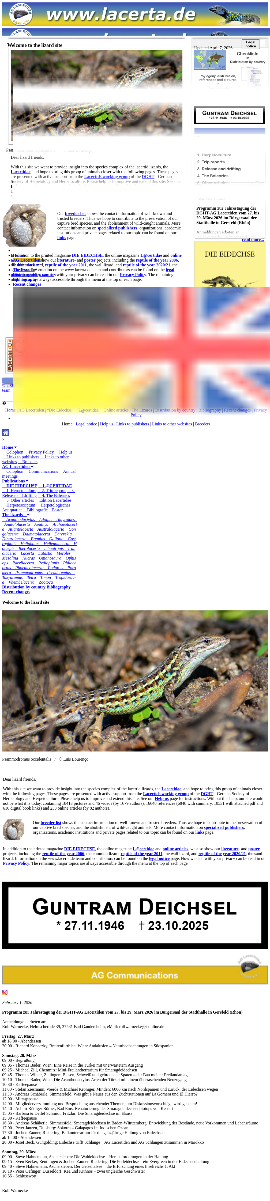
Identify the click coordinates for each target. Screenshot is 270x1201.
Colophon (12, 452)
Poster (56, 510)
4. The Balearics (54, 495)
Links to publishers (20, 457)
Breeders (28, 461)
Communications (41, 471)
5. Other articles (18, 500)
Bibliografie (35, 510)
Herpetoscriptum (18, 505)
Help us (63, 452)
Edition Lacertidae (53, 500)
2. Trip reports (52, 490)
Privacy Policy (39, 452)
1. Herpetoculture (19, 490)
